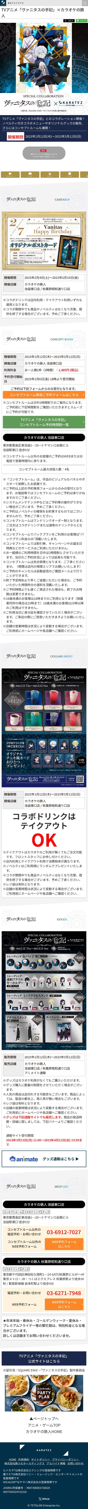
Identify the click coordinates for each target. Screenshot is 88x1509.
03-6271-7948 (64, 1292)
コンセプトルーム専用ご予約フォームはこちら (44, 394)
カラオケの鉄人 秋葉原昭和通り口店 (44, 1261)
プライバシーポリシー (65, 1459)
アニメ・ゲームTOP (44, 1425)
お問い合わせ (75, 1463)
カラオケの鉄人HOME (44, 1431)
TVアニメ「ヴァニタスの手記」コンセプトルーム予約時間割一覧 (44, 422)
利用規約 (23, 1459)
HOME (12, 1459)
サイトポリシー (40, 1459)
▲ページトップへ (44, 1418)
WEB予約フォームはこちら (64, 1243)
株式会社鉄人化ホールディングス (24, 1463)
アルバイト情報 (56, 1463)
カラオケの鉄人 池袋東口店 (44, 437)
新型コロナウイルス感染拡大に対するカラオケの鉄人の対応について (44, 155)
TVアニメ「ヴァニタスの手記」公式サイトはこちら (44, 1358)
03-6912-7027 (64, 1232)
